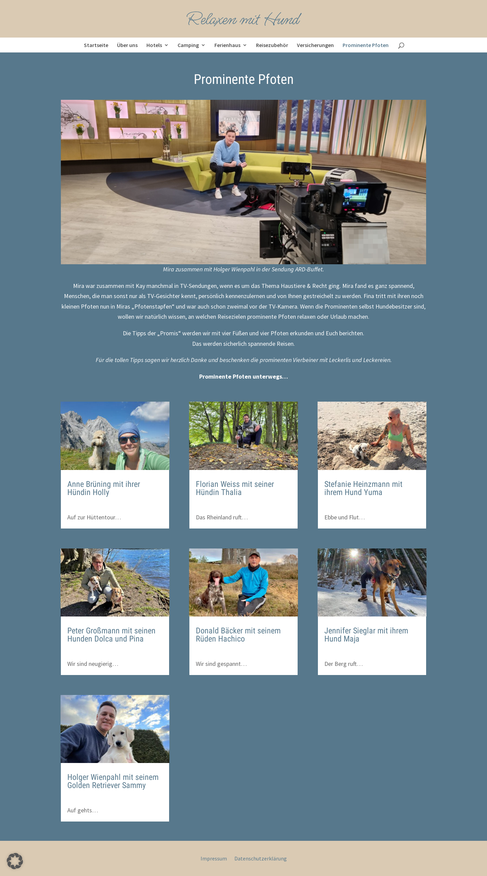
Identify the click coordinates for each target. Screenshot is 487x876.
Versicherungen (315, 45)
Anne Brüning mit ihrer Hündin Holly (103, 488)
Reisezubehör (272, 45)
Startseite (96, 45)
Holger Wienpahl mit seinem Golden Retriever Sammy (113, 781)
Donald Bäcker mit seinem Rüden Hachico (238, 635)
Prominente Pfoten (366, 45)
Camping (188, 45)
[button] (15, 861)
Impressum (214, 859)
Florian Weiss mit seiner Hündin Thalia (235, 488)
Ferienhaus (227, 45)
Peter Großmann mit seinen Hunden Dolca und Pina (111, 635)
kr (78, 505)
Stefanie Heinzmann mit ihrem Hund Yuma (363, 488)
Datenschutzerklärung (260, 859)
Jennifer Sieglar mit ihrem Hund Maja (366, 635)
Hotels (154, 45)
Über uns (127, 45)
